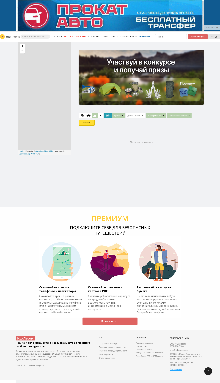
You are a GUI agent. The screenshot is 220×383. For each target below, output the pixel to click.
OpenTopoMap (24, 154)
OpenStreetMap (41, 151)
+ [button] (22, 46)
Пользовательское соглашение (112, 347)
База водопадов (106, 354)
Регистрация (197, 36)
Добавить (87, 123)
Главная (57, 36)
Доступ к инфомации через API (149, 353)
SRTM (51, 151)
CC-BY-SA (35, 154)
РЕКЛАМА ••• (212, 27)
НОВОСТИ (20, 366)
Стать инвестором (127, 36)
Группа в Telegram (36, 366)
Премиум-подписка (144, 343)
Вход (214, 36)
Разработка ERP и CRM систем (149, 356)
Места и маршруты (75, 36)
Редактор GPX (142, 346)
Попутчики (94, 36)
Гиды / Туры (109, 36)
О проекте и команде (108, 344)
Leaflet (21, 151)
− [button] (22, 51)
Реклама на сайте (144, 350)
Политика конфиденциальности (113, 351)
